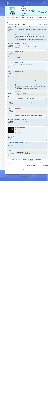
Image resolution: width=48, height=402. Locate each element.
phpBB (22, 176)
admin (9, 26)
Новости (31, 17)
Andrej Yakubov (18, 43)
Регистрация (42, 17)
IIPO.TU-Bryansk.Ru (11, 17)
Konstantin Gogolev (19, 142)
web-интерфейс (36, 34)
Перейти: (28, 165)
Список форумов (18, 17)
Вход (37, 17)
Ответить (10, 24)
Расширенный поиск (44, 12)
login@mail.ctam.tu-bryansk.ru (24, 45)
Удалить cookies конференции (32, 171)
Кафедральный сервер (25, 17)
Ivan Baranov (18, 51)
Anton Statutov (18, 101)
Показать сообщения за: (20, 159)
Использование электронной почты (17, 23)
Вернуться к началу (46, 41)
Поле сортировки (35, 159)
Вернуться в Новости (11, 165)
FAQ (46, 17)
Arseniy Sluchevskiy (19, 127)
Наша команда (24, 171)
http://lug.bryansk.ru (18, 132)
